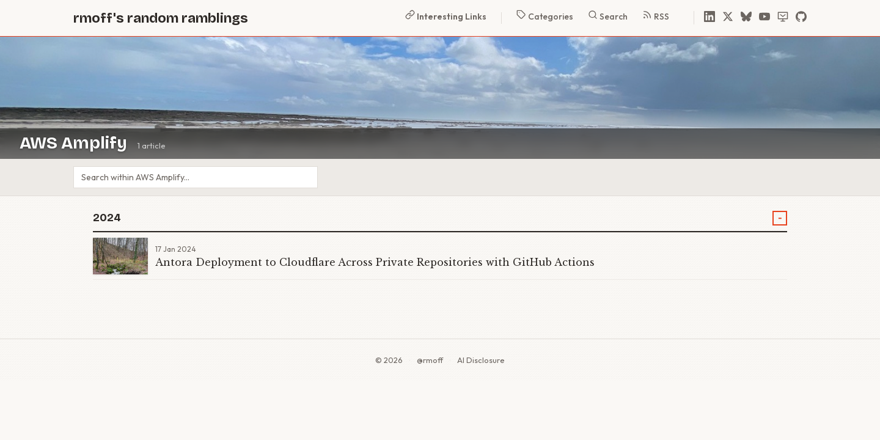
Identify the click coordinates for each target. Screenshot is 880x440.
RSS (655, 16)
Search (608, 16)
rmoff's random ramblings (160, 18)
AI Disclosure (481, 360)
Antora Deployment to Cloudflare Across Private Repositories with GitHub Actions (375, 262)
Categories (544, 16)
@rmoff (430, 360)
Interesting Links (445, 16)
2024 (107, 217)
